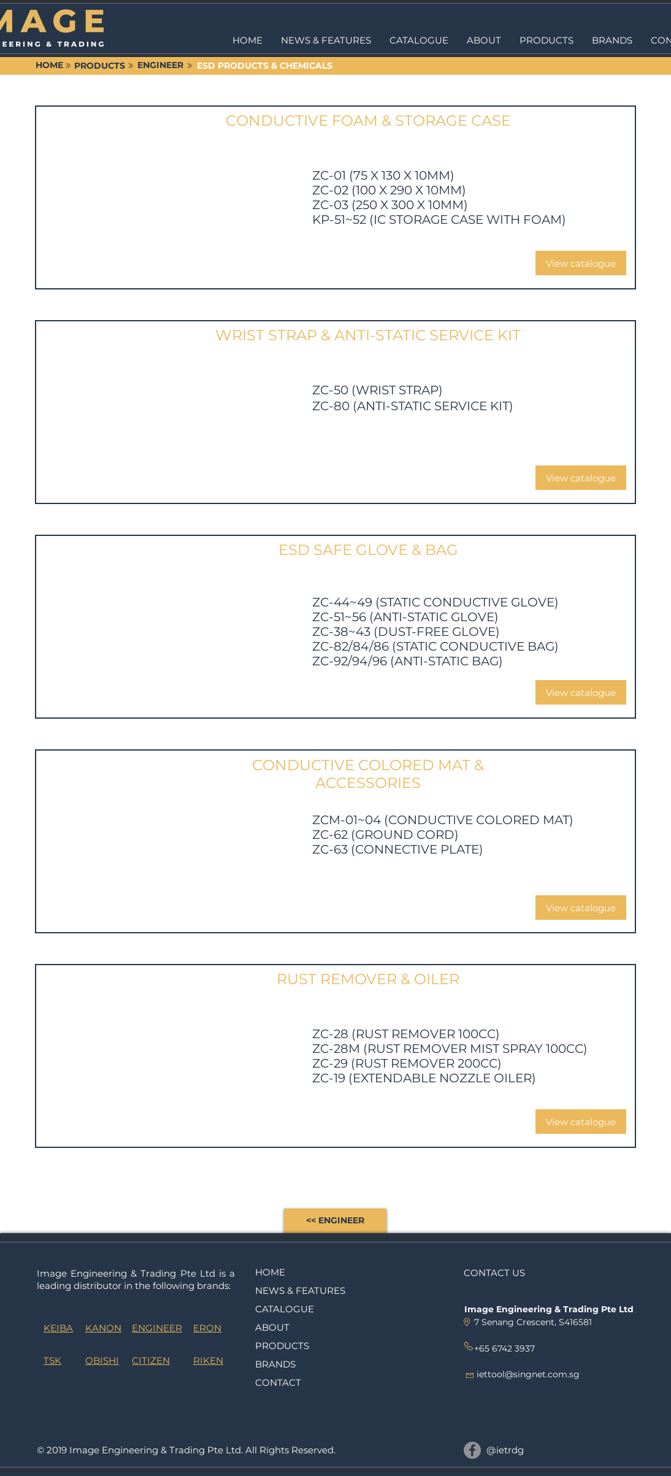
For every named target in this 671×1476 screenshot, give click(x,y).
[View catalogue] (580, 263)
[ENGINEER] (160, 65)
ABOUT (272, 1327)
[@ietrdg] (472, 1450)
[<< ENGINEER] (335, 1221)
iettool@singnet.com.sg (528, 1374)
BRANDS (275, 1364)
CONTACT (278, 1382)
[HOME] (49, 65)
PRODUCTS (282, 1346)
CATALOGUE (284, 1309)
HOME (270, 1272)
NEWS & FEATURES (300, 1290)
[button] (546, 40)
